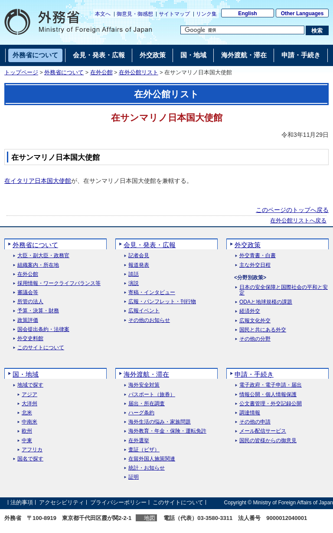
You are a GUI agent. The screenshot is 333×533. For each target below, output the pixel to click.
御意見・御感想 (135, 14)
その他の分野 (255, 339)
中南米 (29, 422)
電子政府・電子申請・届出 (270, 385)
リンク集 (206, 14)
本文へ (103, 14)
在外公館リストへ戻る (298, 221)
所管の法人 (30, 302)
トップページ (21, 73)
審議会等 (27, 292)
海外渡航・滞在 (146, 374)
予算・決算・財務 (38, 311)
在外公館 (101, 73)
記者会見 (138, 255)
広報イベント (144, 311)
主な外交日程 (255, 265)
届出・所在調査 (146, 404)
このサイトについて (40, 348)
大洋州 (29, 404)
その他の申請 (255, 422)
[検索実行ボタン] (317, 30)
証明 (133, 477)
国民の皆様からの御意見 (268, 441)
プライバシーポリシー (118, 502)
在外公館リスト (138, 73)
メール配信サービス (262, 431)
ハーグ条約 (141, 413)
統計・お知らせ (146, 468)
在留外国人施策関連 (151, 459)
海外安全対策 (144, 385)
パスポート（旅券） (151, 394)
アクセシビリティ (61, 502)
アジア (29, 394)
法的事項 (21, 502)
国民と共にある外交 (262, 330)
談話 (133, 274)
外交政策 (248, 244)
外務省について (64, 73)
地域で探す (30, 385)
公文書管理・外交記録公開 (270, 404)
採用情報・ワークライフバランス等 (59, 283)
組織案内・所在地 (38, 265)
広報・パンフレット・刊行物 (162, 302)
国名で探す (30, 459)
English (247, 13)
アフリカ (32, 450)
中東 (27, 441)
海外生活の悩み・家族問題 (159, 422)
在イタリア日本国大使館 (37, 180)
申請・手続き (254, 374)
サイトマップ (174, 14)
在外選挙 (138, 441)
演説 (133, 283)
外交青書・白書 (257, 255)
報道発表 (138, 265)
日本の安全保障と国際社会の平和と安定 (283, 290)
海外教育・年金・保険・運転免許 (167, 431)
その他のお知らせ (149, 320)
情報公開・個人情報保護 (268, 394)
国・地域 (26, 374)
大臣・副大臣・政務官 (43, 255)
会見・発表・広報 (150, 244)
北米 (27, 413)
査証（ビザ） (144, 450)
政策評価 (27, 320)
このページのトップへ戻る (292, 210)
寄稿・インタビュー (151, 292)
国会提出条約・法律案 (43, 329)
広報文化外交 (255, 321)
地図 (149, 518)
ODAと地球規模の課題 (265, 302)
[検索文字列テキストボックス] (242, 30)
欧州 (27, 431)
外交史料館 (30, 338)
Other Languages (302, 13)
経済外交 (249, 311)
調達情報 (249, 413)
